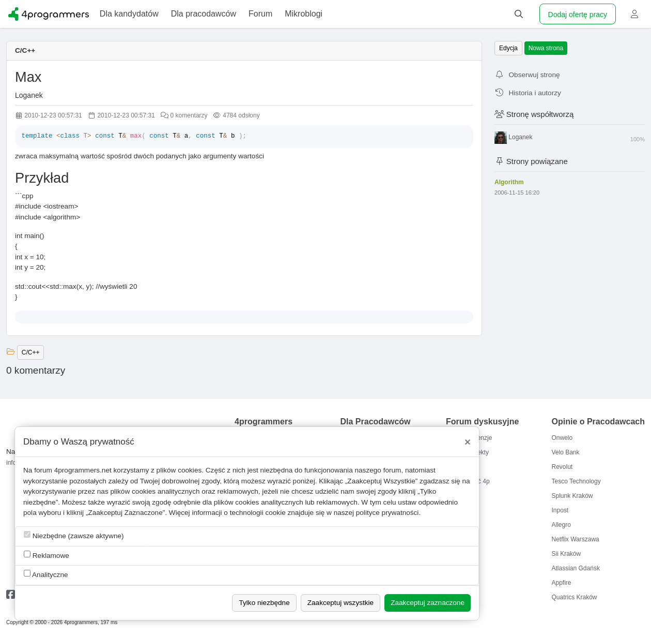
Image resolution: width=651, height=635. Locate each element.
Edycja (508, 48)
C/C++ (25, 50)
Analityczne (46, 574)
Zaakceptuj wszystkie (340, 603)
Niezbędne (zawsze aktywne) (74, 535)
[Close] (467, 442)
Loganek (29, 95)
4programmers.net (83, 470)
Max (28, 77)
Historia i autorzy (527, 93)
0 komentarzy (184, 115)
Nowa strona (546, 48)
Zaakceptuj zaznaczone (427, 603)
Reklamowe (46, 555)
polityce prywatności (387, 512)
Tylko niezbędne (264, 603)
